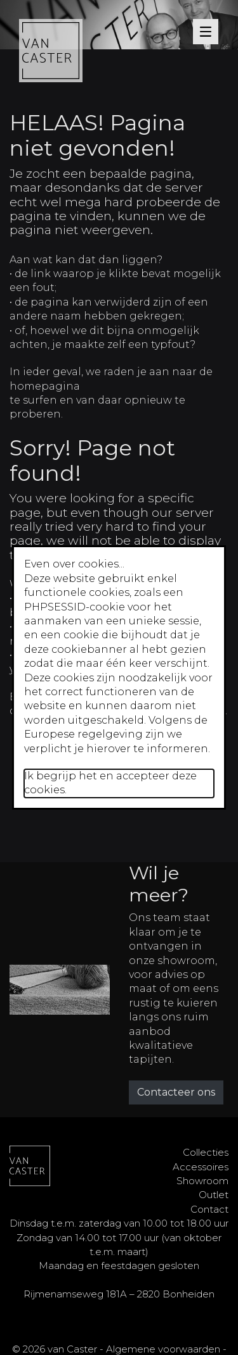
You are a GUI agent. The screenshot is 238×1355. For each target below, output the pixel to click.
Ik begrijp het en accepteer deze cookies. (110, 783)
